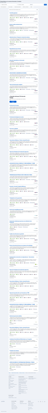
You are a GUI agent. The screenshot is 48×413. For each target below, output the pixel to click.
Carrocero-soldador (14, 129)
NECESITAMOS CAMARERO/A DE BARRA (18, 73)
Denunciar (36, 21)
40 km (31, 4)
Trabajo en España (30, 403)
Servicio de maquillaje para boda (16, 210)
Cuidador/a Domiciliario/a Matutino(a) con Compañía (21, 339)
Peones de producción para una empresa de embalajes (21, 246)
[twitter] (42, 401)
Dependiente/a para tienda (15, 48)
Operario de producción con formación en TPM (19, 293)
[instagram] (40, 401)
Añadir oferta (21, 402)
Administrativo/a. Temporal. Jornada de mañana (20, 37)
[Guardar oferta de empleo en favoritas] (37, 13)
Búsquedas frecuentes (31, 402)
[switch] (37, 9)
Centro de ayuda (14, 403)
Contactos (13, 404)
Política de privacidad (30, 405)
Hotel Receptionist (13, 12)
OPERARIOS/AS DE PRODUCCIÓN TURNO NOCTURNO (21, 175)
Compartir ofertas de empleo (23, 403)
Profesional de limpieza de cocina (17, 117)
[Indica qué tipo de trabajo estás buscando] (8, 5)
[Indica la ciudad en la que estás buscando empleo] (25, 5)
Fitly (28, 409)
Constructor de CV (30, 408)
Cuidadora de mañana (14, 351)
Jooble (5, 411)
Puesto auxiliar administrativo (16, 24)
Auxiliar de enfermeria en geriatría (17, 234)
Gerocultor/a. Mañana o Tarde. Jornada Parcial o (20, 140)
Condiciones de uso (30, 404)
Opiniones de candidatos (14, 407)
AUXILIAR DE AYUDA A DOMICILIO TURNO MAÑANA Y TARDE (22, 164)
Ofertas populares (11, 397)
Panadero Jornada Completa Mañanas (18, 187)
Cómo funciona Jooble (14, 406)
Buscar (45, 4)
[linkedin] (44, 401)
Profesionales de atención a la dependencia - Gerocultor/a (22, 257)
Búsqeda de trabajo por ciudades (12, 398)
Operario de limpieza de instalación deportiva (19, 152)
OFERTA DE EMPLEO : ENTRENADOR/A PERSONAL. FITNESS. (22, 363)
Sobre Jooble (13, 402)
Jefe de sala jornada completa (16, 84)
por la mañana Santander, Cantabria (23, 381)
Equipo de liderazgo (14, 405)
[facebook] (38, 401)
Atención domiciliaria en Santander (17, 60)
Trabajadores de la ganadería (16, 198)
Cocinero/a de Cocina (14, 106)
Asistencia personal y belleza (16, 316)
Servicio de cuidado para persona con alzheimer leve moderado (21, 222)
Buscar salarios (30, 407)
